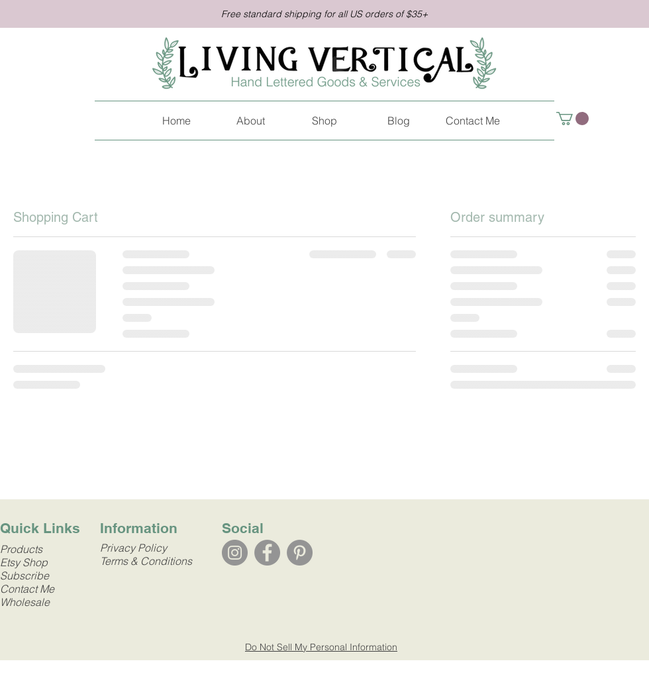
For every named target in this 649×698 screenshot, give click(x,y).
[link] (572, 118)
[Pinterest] (300, 553)
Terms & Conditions (146, 561)
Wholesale (25, 602)
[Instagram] (235, 553)
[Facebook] (267, 553)
